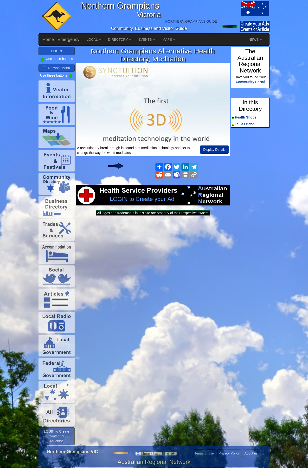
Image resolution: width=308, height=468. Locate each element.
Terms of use (204, 453)
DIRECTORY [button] (119, 39)
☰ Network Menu (56, 68)
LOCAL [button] (94, 39)
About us (251, 453)
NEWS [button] (255, 39)
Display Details (214, 150)
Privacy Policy (229, 453)
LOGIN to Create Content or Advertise (56, 436)
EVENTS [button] (146, 39)
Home (48, 39)
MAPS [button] (168, 39)
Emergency (68, 39)
